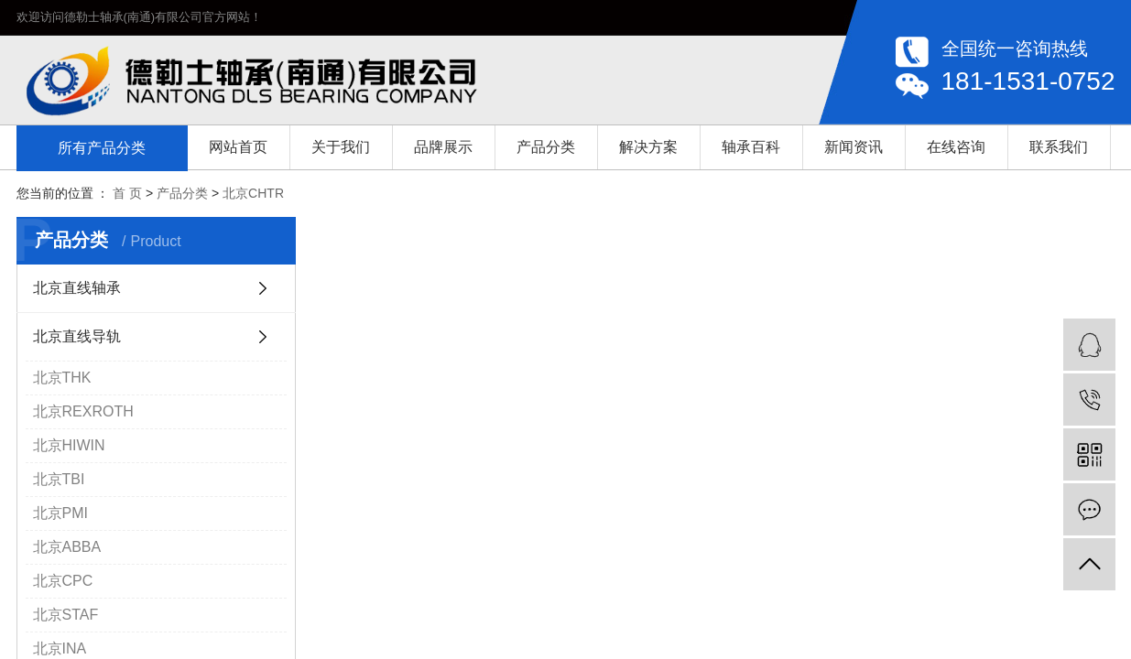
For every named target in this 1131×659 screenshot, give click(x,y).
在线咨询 (956, 147)
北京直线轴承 (77, 288)
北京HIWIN (69, 445)
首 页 (127, 193)
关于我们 (340, 147)
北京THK (62, 377)
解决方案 (648, 147)
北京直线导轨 (77, 336)
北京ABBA (67, 547)
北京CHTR (253, 193)
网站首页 (238, 147)
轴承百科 (751, 147)
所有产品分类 (102, 148)
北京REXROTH (83, 411)
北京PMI (60, 513)
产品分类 (546, 147)
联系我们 (1058, 147)
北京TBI (59, 479)
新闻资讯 (853, 147)
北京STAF (66, 614)
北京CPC (63, 581)
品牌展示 (443, 147)
